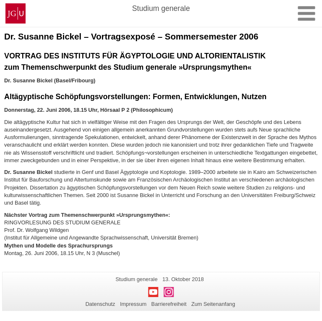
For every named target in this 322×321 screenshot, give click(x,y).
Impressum (133, 304)
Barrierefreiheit (169, 304)
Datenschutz (100, 304)
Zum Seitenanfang (213, 304)
